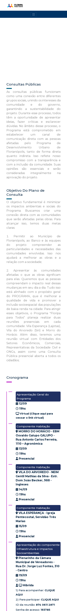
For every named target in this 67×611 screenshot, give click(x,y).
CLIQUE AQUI (50, 599)
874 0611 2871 (45, 604)
